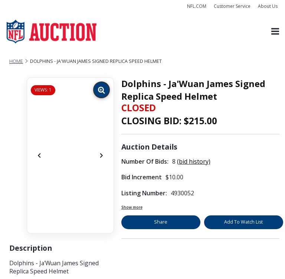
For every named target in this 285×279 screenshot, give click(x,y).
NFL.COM (196, 6)
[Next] (101, 155)
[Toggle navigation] (275, 31)
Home (16, 61)
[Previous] (39, 155)
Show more (131, 207)
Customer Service (232, 6)
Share (160, 222)
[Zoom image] (101, 89)
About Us (268, 6)
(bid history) (193, 161)
